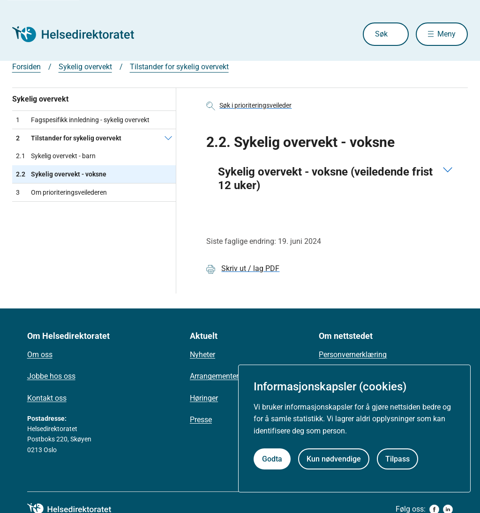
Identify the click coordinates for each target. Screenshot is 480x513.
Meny (446, 33)
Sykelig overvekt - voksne (61, 174)
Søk (381, 33)
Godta (272, 458)
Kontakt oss (47, 398)
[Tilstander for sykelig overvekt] (168, 138)
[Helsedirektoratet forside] (79, 34)
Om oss (39, 354)
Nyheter (202, 354)
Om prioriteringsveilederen (61, 192)
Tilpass (397, 458)
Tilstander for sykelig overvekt (179, 66)
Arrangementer (214, 376)
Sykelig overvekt (85, 66)
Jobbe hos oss (51, 376)
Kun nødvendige (334, 458)
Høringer (204, 398)
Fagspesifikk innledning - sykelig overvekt (83, 120)
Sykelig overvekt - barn (56, 156)
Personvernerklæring (353, 354)
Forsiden (26, 66)
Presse (201, 419)
